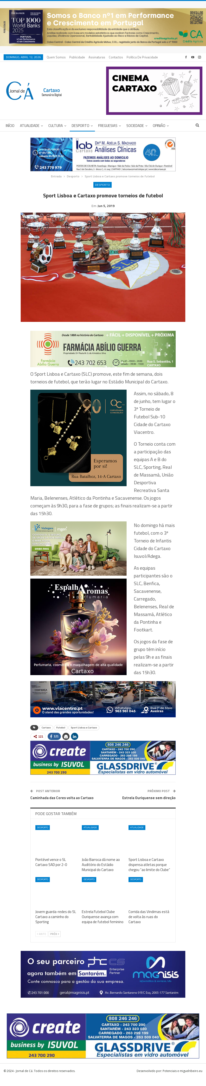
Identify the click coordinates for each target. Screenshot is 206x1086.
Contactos (116, 57)
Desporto (80, 125)
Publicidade (77, 57)
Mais (131, 57)
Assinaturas (97, 57)
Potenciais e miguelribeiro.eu (182, 1078)
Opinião (159, 125)
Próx (54, 941)
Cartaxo (46, 735)
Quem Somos (56, 57)
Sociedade (135, 125)
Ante (41, 941)
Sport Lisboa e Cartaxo (84, 735)
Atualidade (29, 125)
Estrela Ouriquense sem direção (149, 805)
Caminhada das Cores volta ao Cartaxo (62, 805)
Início (10, 125)
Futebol (60, 735)
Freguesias (107, 125)
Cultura (55, 125)
